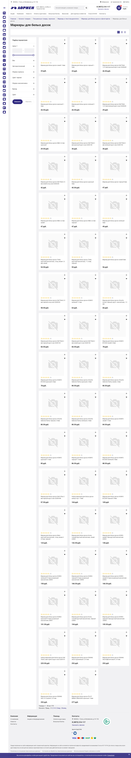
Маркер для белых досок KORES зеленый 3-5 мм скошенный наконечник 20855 (51, 577)
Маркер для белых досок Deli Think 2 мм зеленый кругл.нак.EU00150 (114, 144)
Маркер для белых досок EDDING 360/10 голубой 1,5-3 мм (51, 697)
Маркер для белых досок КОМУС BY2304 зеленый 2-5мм (113, 458)
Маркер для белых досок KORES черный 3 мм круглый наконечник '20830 (114, 618)
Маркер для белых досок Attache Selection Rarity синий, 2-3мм (113, 380)
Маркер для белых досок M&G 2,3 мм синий (53, 221)
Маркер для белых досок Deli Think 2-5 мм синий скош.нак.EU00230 (53, 182)
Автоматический (18, 66)
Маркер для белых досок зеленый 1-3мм (83, 105)
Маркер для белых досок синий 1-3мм (53, 65)
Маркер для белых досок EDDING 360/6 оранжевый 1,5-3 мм (82, 658)
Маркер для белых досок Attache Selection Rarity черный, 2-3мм (51, 419)
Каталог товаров (24, 19)
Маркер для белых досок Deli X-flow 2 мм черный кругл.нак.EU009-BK (53, 497)
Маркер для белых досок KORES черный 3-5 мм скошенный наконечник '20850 (82, 577)
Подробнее (110, 755)
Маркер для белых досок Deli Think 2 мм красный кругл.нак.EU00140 (83, 144)
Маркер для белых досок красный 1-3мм (52, 105)
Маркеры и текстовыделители (68, 19)
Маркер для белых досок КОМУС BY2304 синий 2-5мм (113, 342)
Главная (13, 19)
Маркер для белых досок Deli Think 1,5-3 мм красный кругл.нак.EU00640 (114, 66)
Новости (29, 13)
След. (59, 708)
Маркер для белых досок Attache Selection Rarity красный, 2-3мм (82, 380)
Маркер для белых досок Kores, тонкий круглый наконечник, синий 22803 (83, 537)
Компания (20, 13)
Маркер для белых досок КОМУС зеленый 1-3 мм (82, 301)
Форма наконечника (19, 83)
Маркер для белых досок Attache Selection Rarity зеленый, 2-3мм (82, 419)
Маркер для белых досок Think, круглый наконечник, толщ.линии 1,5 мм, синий (53, 261)
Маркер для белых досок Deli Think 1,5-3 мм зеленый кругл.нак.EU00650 (114, 105)
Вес (13, 60)
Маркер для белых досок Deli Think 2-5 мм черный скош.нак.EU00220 (53, 301)
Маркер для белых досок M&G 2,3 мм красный (53, 144)
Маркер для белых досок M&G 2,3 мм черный (83, 221)
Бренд (14, 89)
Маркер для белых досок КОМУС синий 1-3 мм (113, 419)
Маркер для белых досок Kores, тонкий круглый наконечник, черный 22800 (84, 618)
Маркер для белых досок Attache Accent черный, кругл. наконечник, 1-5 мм (115, 302)
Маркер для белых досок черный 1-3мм (83, 66)
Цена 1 (14, 46)
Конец (64, 708)
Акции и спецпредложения (35, 719)
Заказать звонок (103, 9)
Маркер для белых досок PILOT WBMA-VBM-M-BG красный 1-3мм (82, 697)
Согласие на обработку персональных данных (57, 751)
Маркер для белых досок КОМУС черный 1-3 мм (82, 458)
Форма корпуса (18, 72)
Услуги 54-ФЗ (92, 13)
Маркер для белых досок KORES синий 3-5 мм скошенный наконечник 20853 (115, 577)
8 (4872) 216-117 (103, 7)
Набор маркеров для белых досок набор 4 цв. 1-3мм (83, 497)
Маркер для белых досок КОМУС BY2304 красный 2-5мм (51, 380)
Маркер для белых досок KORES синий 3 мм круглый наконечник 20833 (113, 537)
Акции (12, 13)
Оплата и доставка (40, 13)
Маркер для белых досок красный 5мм (83, 182)
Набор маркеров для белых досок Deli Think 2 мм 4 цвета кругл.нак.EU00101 (53, 658)
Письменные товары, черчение (44, 19)
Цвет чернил (17, 78)
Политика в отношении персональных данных (25, 751)
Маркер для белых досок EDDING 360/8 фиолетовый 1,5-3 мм (113, 658)
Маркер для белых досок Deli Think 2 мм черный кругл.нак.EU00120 (52, 342)
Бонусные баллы (54, 13)
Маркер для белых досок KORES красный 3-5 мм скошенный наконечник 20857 (51, 618)
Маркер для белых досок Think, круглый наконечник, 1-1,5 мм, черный (82, 261)
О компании (14, 719)
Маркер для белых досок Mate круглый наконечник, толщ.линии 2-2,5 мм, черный (52, 537)
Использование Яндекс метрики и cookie (87, 751)
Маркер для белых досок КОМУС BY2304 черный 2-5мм (113, 497)
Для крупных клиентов (78, 13)
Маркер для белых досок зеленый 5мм (113, 221)
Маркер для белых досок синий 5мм (114, 259)
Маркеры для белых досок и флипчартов (95, 19)
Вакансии (65, 13)
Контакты (102, 13)
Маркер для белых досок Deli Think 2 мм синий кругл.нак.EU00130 (83, 342)
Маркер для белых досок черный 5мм (115, 182)
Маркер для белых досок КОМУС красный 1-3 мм (51, 458)
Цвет (14, 95)
